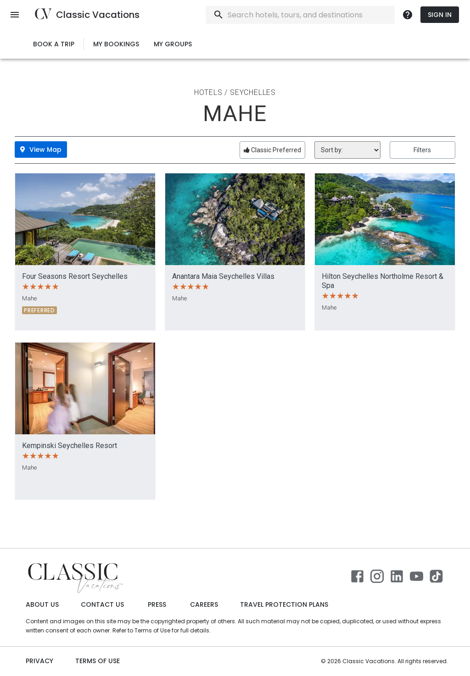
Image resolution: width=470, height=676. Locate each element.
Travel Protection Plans (284, 604)
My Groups (173, 44)
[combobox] (325, 15)
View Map (41, 149)
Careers (204, 604)
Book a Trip (53, 44)
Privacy (39, 661)
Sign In (439, 14)
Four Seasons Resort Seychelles (75, 276)
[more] (407, 15)
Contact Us (102, 604)
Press (157, 604)
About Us (42, 604)
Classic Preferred (272, 150)
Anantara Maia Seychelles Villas (223, 276)
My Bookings (116, 44)
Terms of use (97, 661)
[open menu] (15, 15)
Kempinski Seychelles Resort (69, 445)
